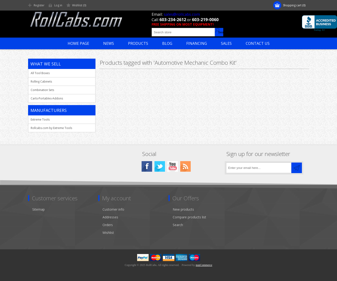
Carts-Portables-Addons (47, 98)
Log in (58, 5)
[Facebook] (147, 166)
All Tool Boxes (40, 73)
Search (178, 225)
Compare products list (189, 217)
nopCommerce (204, 265)
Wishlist (108, 232)
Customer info (113, 209)
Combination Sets (42, 90)
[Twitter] (159, 166)
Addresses (110, 217)
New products (183, 209)
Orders (108, 225)
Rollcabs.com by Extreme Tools (51, 128)
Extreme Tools (40, 120)
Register (39, 5)
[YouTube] (172, 166)
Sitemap (38, 209)
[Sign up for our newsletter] (258, 168)
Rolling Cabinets (41, 82)
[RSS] (185, 166)
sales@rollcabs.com (182, 14)
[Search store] (183, 32)
